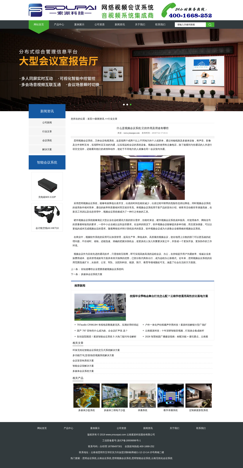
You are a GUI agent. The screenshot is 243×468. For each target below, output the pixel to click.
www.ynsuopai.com (132, 133)
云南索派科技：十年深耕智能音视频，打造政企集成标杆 (174, 330)
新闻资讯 (120, 24)
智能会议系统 (47, 162)
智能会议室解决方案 (83, 365)
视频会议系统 (200, 258)
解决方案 (47, 149)
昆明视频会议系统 (83, 140)
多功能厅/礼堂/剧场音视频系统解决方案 (93, 355)
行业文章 (47, 131)
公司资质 (99, 24)
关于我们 (140, 24)
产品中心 (59, 24)
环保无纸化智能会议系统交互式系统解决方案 (96, 350)
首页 (89, 118)
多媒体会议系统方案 (91, 274)
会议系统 (47, 140)
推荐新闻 (80, 285)
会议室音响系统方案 (83, 360)
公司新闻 (47, 122)
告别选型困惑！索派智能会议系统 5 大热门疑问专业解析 (106, 336)
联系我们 (160, 24)
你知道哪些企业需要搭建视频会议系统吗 (102, 269)
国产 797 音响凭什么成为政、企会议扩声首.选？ (102, 330)
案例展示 (79, 24)
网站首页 (39, 24)
